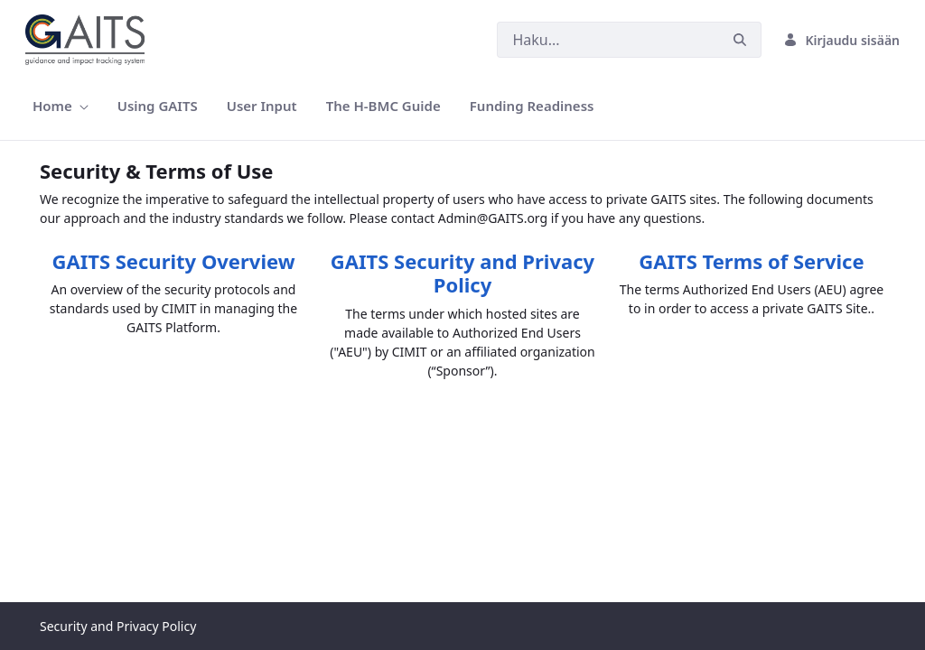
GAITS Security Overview (172, 260)
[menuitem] (60, 106)
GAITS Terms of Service (751, 260)
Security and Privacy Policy (118, 626)
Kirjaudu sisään (841, 40)
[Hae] (608, 40)
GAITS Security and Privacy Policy (462, 272)
